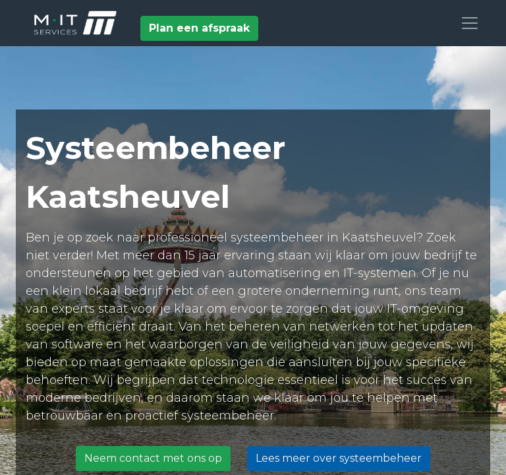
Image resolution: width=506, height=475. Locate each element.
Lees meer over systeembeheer (339, 458)
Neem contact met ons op (153, 458)
